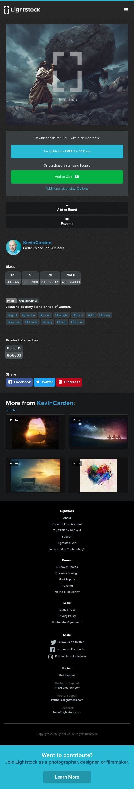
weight (61, 315)
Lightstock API (67, 543)
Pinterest (69, 382)
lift (91, 315)
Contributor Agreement (67, 622)
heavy (105, 315)
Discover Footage (67, 573)
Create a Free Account (67, 524)
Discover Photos (67, 567)
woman (14, 322)
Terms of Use (67, 609)
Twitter (44, 382)
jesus (78, 315)
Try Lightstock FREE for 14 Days (67, 151)
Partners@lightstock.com (67, 700)
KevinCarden (37, 242)
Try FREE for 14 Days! (67, 530)
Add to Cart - (67, 176)
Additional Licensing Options (67, 188)
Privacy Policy (67, 616)
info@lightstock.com (67, 687)
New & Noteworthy (67, 592)
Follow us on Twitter (70, 642)
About (67, 518)
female (31, 322)
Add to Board (67, 208)
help (61, 322)
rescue (77, 322)
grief (12, 315)
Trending (67, 586)
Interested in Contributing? (67, 549)
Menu (126, 10)
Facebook (19, 382)
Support (67, 536)
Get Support (67, 675)
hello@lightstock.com (67, 712)
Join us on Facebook (70, 649)
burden (28, 315)
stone (45, 315)
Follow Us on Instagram (70, 656)
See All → (13, 410)
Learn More (67, 776)
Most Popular (67, 579)
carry (47, 322)
